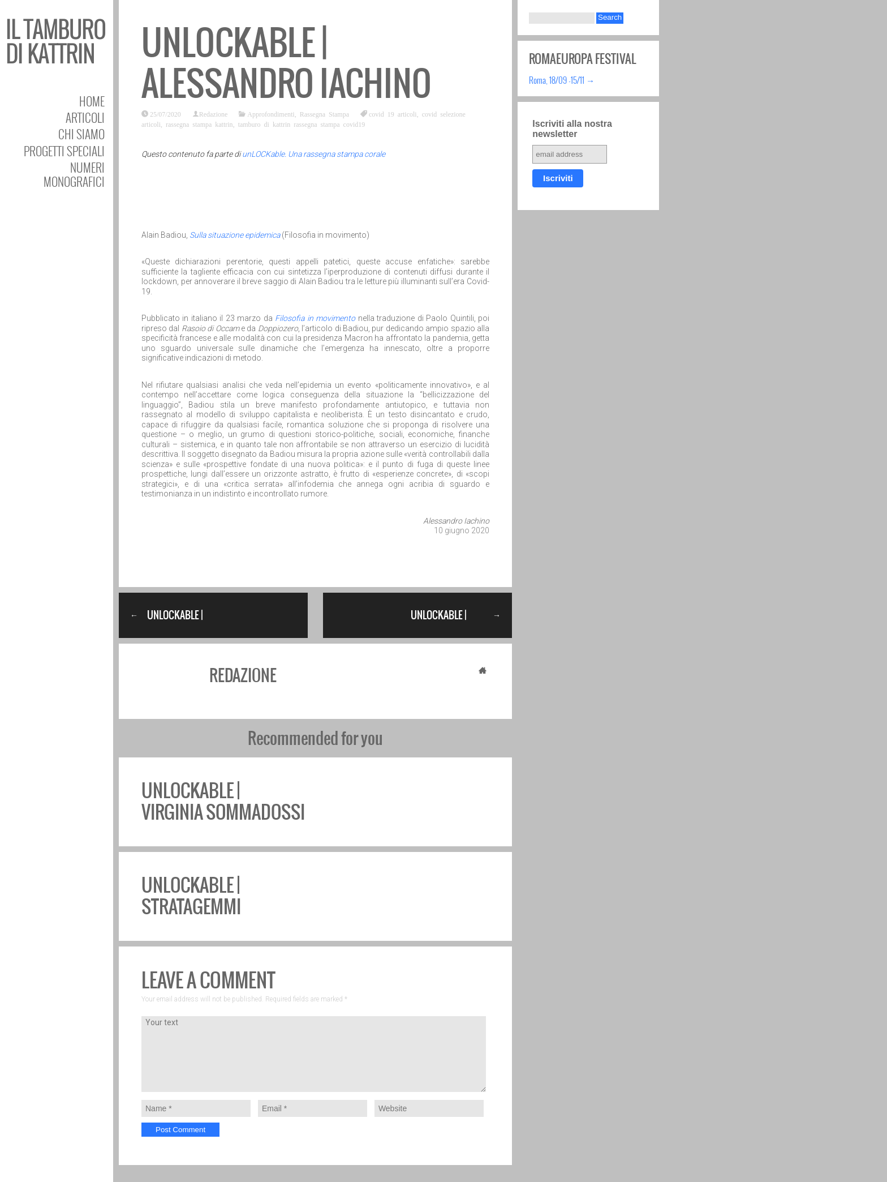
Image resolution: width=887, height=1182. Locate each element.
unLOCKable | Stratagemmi (191, 895)
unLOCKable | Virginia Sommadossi (223, 801)
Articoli (85, 117)
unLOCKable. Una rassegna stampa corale (313, 154)
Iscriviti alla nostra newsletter (572, 129)
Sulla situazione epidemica (235, 234)
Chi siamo (81, 134)
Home (92, 101)
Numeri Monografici (74, 174)
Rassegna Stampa (324, 113)
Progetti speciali (64, 151)
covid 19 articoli (393, 113)
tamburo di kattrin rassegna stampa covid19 (301, 124)
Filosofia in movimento (315, 318)
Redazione (213, 113)
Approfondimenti (270, 113)
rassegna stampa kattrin (199, 124)
